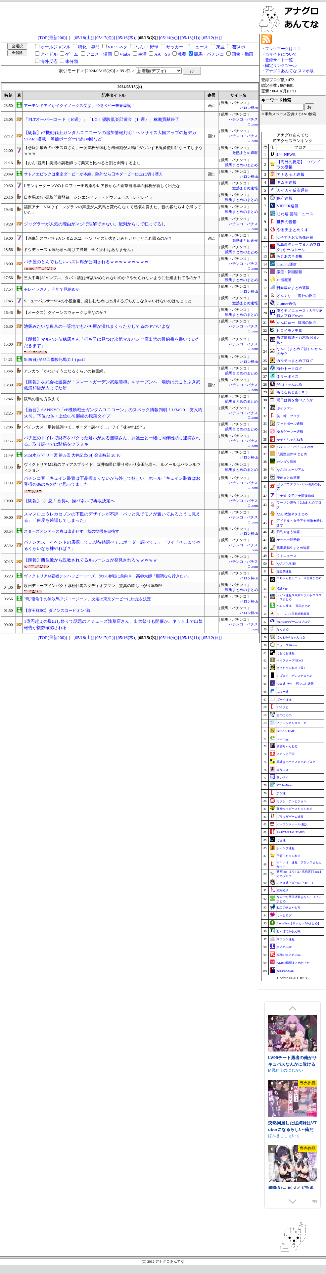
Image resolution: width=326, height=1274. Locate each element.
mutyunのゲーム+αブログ (293, 621)
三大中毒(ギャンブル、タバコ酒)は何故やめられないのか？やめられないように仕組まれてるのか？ (112, 277)
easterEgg (282, 739)
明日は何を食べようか (295, 400)
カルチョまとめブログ (295, 361)
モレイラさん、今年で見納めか (51, 289)
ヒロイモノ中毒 (289, 330)
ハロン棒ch (249, 108)
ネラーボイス (288, 376)
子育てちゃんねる (289, 856)
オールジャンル (55, 46)
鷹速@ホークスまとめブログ (296, 761)
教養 (182, 54)
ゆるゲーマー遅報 (290, 431)
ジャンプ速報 (286, 848)
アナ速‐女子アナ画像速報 (295, 496)
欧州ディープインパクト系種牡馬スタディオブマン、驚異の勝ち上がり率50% (93, 585)
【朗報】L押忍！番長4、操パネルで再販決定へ (69, 500)
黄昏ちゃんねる (287, 746)
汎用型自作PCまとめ (292, 454)
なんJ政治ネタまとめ (292, 514)
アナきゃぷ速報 (290, 174)
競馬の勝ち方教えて (42, 399)
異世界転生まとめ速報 (293, 548)
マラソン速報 (286, 939)
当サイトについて (281, 54)
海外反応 (49, 61)
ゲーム (71, 54)
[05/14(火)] (169, 37)
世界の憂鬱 (287, 222)
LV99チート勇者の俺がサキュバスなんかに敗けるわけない (292, 1155)
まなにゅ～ (284, 769)
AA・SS (162, 54)
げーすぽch (284, 699)
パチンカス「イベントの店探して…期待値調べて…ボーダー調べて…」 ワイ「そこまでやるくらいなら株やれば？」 (112, 545)
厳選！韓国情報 (289, 272)
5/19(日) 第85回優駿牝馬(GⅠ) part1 (54, 359)
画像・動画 (242, 54)
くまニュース (287, 556)
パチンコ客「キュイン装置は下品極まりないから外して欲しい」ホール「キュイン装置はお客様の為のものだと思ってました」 (112, 481)
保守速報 (285, 198)
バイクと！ (284, 707)
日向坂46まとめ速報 (293, 288)
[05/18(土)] (83, 37)
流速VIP (282, 588)
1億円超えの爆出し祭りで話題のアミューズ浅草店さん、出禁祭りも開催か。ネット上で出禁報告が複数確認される (113, 624)
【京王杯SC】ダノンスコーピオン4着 (57, 610)
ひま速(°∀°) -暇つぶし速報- (296, 683)
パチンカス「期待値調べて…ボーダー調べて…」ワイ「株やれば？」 (85, 427)
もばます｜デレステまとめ (294, 675)
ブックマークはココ (283, 48)
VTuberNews (285, 785)
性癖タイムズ (280, 1096)
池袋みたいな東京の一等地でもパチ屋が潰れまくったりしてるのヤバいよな (97, 326)
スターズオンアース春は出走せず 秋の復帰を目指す (71, 531)
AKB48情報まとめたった (293, 962)
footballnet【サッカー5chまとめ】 (299, 923)
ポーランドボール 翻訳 (292, 824)
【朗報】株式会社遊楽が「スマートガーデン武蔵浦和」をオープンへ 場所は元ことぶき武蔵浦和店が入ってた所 (112, 385)
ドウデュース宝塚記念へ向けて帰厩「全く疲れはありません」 (79, 249)
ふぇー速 (283, 691)
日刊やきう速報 (288, 532)
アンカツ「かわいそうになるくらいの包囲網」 (65, 371)
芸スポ (238, 46)
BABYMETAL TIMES (290, 832)
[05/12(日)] (212, 37)
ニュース (199, 46)
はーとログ (284, 915)
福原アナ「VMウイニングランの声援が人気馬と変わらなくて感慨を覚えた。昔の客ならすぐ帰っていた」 (112, 210)
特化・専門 (89, 46)
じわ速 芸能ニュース (295, 214)
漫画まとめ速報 (288, 477)
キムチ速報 (287, 182)
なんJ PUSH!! (286, 563)
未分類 (71, 61)
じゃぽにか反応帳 (289, 931)
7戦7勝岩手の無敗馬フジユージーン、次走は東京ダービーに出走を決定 (87, 599)
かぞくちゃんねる (290, 439)
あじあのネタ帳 (289, 256)
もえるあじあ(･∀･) (292, 392)
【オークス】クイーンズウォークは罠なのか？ (65, 312)
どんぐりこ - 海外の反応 (296, 296)
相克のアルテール (285, 1039)
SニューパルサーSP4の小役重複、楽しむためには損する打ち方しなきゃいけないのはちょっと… (109, 301)
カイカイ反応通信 (292, 190)
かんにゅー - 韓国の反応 (296, 322)
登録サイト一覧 (279, 60)
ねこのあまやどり (289, 907)
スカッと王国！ (287, 754)
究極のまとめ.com (289, 954)
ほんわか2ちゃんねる (291, 637)
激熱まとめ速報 (245, 153)
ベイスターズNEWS (290, 660)
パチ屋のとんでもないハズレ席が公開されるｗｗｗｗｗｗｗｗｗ (86, 261)
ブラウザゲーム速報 (290, 816)
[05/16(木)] (126, 37)
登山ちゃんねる (289, 384)
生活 (142, 54)
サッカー (174, 46)
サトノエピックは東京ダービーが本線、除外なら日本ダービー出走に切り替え (93, 174)
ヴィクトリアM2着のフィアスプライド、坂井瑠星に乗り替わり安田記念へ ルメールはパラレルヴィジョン (112, 467)
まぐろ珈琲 (278, 1046)
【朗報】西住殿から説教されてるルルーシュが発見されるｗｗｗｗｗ (90, 560)
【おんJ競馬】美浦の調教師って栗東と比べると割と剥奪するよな (82, 163)
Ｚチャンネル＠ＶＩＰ (291, 723)
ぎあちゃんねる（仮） (291, 667)
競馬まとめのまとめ (241, 165)
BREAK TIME (286, 731)
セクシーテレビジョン (291, 801)
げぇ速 (281, 840)
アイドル (49, 54)
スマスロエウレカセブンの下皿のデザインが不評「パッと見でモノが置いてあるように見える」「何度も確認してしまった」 (112, 517)
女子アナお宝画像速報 (295, 237)
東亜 (220, 46)
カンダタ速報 (287, 462)
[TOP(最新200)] (52, 37)
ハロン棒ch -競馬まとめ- (294, 606)
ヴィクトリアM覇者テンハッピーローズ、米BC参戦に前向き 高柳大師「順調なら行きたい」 (108, 576)
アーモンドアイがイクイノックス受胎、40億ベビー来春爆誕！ (79, 105)
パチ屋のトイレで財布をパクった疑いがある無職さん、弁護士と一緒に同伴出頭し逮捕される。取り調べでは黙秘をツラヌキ (112, 441)
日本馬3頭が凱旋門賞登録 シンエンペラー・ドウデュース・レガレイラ (88, 197)
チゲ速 (281, 793)
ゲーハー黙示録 (288, 540)
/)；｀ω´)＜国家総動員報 (293, 613)
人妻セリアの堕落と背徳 (291, 1089)
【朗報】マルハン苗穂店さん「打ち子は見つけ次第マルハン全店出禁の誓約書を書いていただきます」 (112, 342)
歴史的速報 (284, 571)
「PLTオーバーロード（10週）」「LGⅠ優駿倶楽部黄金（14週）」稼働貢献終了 (101, 119)
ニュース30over (287, 645)
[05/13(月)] (190, 37)
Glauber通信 (286, 304)
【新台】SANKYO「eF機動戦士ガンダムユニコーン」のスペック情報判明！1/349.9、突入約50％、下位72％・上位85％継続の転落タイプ (113, 412)
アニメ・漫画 (99, 54)
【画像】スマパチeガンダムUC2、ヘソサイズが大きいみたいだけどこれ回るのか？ (98, 238)
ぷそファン (285, 408)
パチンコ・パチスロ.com (295, 447)
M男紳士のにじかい (285, 1161)
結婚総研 (283, 890)
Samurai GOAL (285, 970)
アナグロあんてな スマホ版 (289, 71)
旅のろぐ (283, 777)
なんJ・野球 (147, 46)
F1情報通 (284, 280)
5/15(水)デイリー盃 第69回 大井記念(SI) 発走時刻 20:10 (72, 455)
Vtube (124, 54)
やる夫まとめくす (292, 229)
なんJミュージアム (290, 469)
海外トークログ (289, 368)
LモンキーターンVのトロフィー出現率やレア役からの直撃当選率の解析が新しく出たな (102, 185)
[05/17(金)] (105, 37)
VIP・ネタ (117, 46)
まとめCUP (284, 947)
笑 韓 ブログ (288, 416)
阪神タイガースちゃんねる (294, 808)
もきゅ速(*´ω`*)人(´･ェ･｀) (295, 882)
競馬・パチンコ (209, 54)
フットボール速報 (290, 423)
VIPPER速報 (287, 206)
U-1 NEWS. (286, 154)
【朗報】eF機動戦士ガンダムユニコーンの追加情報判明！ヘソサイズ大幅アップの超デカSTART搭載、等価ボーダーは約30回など (110, 135)
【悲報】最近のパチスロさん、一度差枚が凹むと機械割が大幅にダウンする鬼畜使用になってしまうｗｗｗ (113, 150)
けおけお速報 (286, 653)
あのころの (284, 715)
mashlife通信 (287, 264)
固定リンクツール (281, 65)
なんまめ (283, 629)
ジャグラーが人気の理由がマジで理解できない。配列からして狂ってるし (95, 223)
